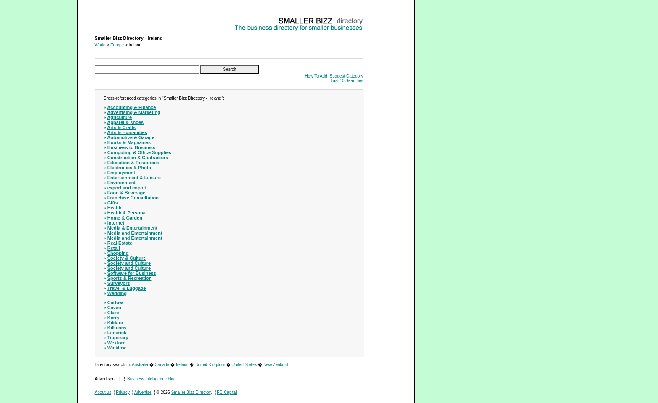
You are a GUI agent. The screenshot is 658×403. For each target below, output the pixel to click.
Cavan (114, 307)
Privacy (123, 392)
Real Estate (119, 242)
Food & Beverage (126, 192)
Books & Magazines (129, 142)
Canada (161, 364)
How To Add (316, 76)
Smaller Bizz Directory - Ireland (124, 19)
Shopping (118, 253)
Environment (121, 182)
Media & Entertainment (132, 227)
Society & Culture (126, 258)
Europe (117, 45)
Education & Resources (133, 162)
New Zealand (276, 364)
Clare (113, 312)
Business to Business (131, 147)
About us (103, 392)
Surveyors (118, 283)
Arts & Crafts (121, 127)
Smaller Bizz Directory (191, 392)
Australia (140, 364)
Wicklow (116, 347)
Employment (121, 172)
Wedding (117, 293)
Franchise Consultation (133, 197)
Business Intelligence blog (151, 379)
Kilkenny (117, 327)
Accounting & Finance (131, 107)
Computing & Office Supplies (139, 152)
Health (114, 207)
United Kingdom (210, 364)
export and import (127, 187)
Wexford (116, 342)
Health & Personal (127, 212)
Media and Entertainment (134, 232)
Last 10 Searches (347, 80)
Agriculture (119, 117)
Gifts (112, 202)
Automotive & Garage (130, 137)
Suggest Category (346, 76)
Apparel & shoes (125, 122)
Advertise (143, 392)
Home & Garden (124, 217)
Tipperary (117, 337)
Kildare (115, 322)
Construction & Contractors (137, 157)
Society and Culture (129, 263)
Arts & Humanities (127, 132)
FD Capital (227, 392)
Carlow (115, 302)
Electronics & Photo (129, 167)
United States (244, 364)
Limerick (116, 332)
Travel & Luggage (126, 288)
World (100, 45)
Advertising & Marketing (133, 112)
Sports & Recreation (129, 278)
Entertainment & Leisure (134, 177)
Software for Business (131, 273)
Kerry (113, 317)
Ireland (182, 364)
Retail (113, 248)
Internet (115, 222)
